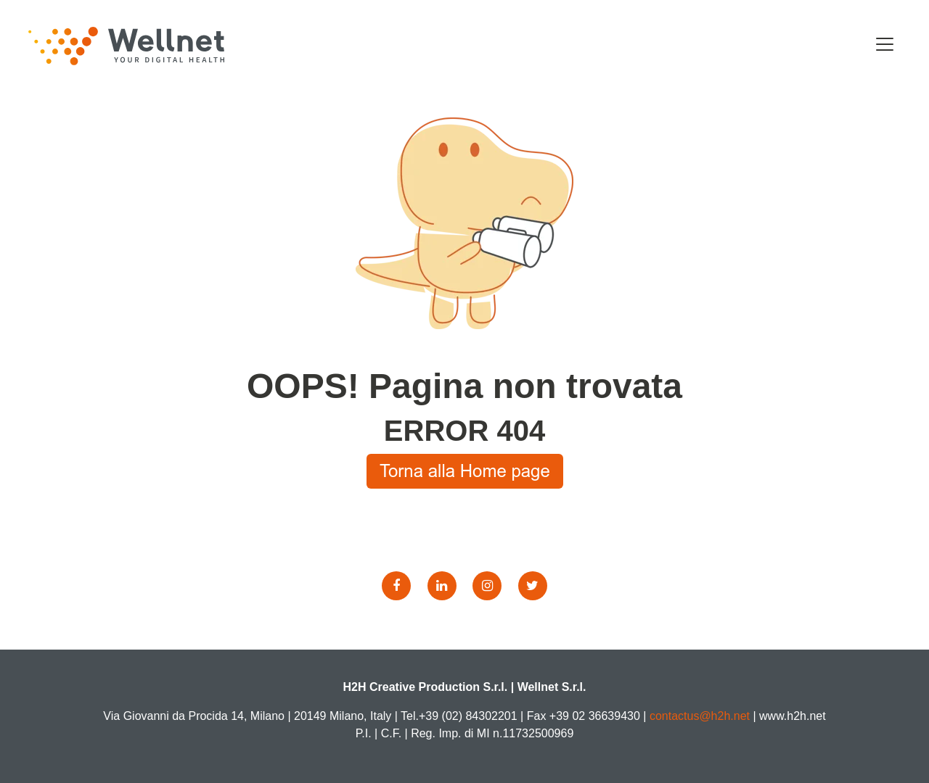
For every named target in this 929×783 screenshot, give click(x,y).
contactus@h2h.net (700, 716)
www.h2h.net (792, 716)
